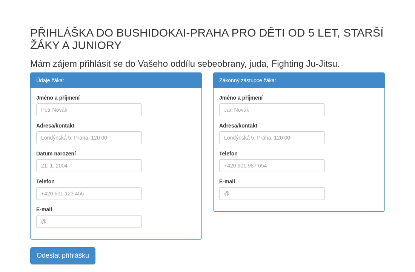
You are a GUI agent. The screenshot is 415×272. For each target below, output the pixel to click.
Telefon (45, 181)
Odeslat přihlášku (63, 255)
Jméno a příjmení (58, 98)
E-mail (44, 209)
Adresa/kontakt (55, 126)
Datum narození (56, 154)
